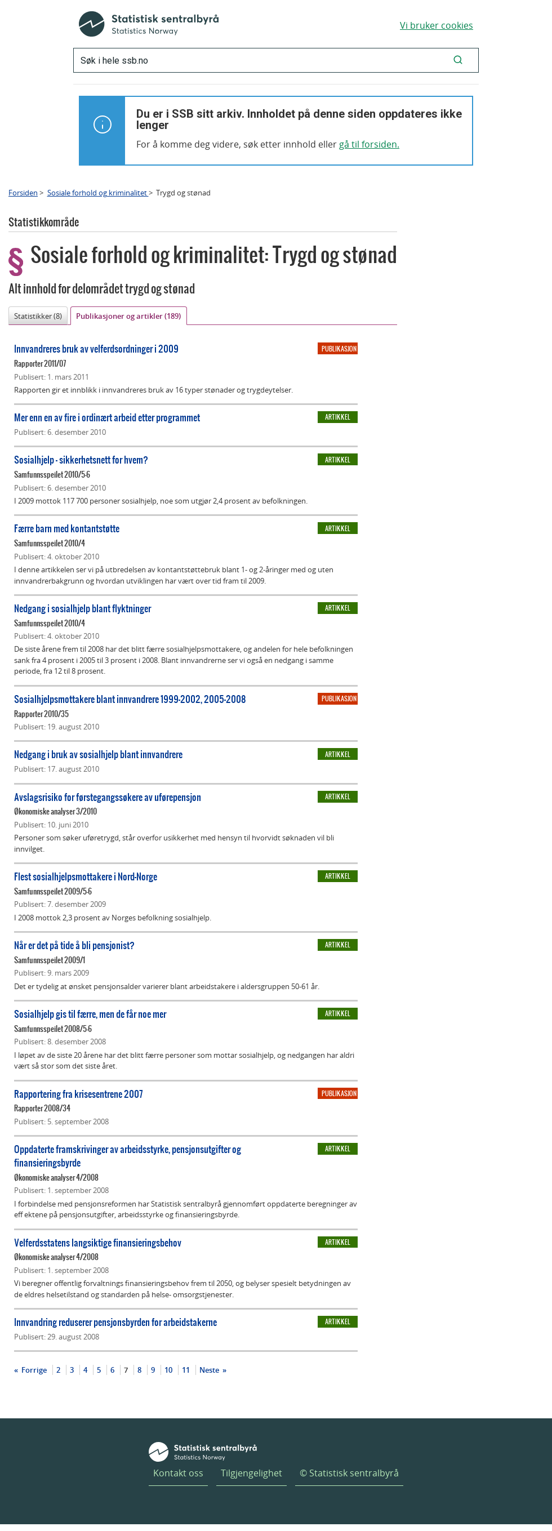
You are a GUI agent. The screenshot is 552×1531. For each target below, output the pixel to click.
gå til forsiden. (369, 144)
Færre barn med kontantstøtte (66, 528)
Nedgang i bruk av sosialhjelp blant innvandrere (98, 753)
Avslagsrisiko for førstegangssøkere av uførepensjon (107, 796)
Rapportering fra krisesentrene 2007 (78, 1093)
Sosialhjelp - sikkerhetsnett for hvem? (81, 459)
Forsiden (23, 193)
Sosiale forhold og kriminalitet (98, 193)
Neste (210, 1370)
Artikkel (337, 416)
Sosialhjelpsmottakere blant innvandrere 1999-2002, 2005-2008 (130, 698)
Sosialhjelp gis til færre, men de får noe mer (90, 1013)
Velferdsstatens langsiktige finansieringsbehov (97, 1242)
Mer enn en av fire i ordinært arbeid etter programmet (107, 417)
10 (168, 1370)
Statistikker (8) (38, 316)
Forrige (33, 1370)
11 (186, 1370)
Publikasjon (339, 348)
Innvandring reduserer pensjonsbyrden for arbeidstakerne (115, 1321)
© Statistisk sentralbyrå (349, 1473)
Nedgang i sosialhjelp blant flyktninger (82, 608)
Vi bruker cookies (436, 25)
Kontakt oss (178, 1473)
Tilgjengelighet (251, 1473)
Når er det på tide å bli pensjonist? (74, 944)
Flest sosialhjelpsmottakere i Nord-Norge (85, 876)
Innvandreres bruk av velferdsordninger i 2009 (96, 348)
